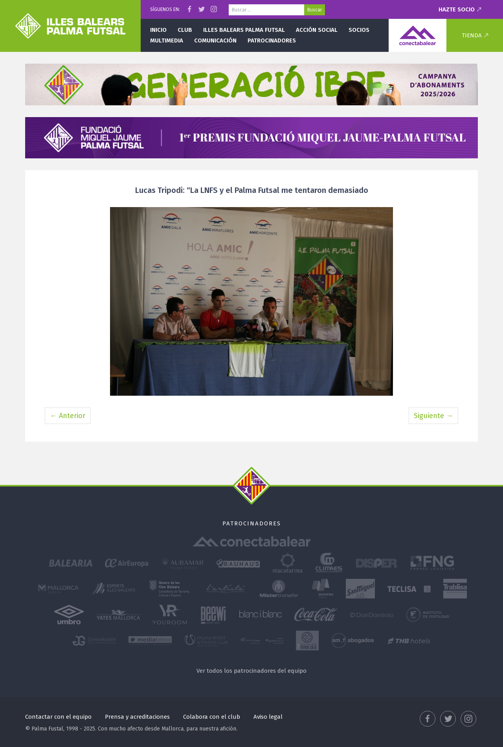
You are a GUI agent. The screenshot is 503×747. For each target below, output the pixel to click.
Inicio (158, 29)
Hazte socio (457, 9)
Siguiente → (433, 415)
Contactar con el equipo (58, 716)
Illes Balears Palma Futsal (244, 29)
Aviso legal (268, 716)
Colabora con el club (211, 716)
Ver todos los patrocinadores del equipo (251, 670)
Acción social (317, 29)
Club (185, 29)
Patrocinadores (272, 40)
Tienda (472, 35)
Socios (359, 29)
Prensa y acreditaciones (137, 716)
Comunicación (215, 40)
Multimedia (166, 40)
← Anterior (67, 415)
